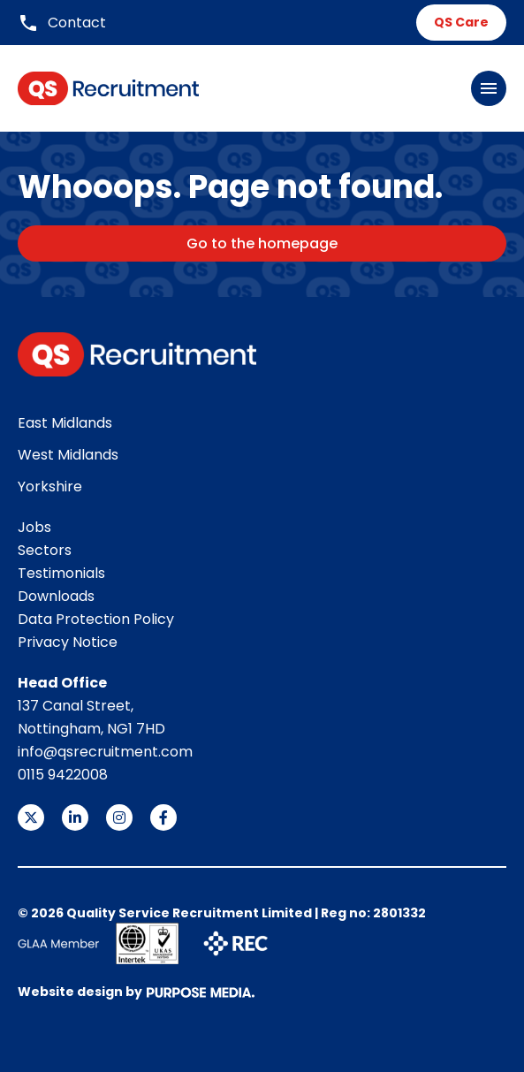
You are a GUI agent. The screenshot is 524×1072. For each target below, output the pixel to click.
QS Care (461, 22)
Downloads (56, 596)
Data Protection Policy (96, 619)
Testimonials (61, 573)
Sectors (45, 550)
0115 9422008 (63, 774)
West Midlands (68, 455)
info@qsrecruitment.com (105, 751)
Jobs (34, 527)
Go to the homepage (262, 243)
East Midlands (65, 423)
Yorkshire (50, 486)
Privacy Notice (68, 642)
